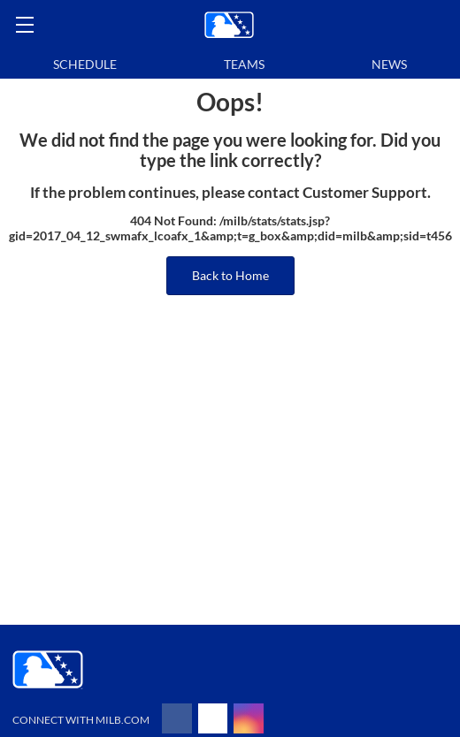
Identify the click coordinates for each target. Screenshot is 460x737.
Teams (244, 64)
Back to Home (230, 275)
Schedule (85, 64)
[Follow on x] (213, 718)
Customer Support (365, 192)
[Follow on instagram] (249, 718)
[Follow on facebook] (177, 718)
